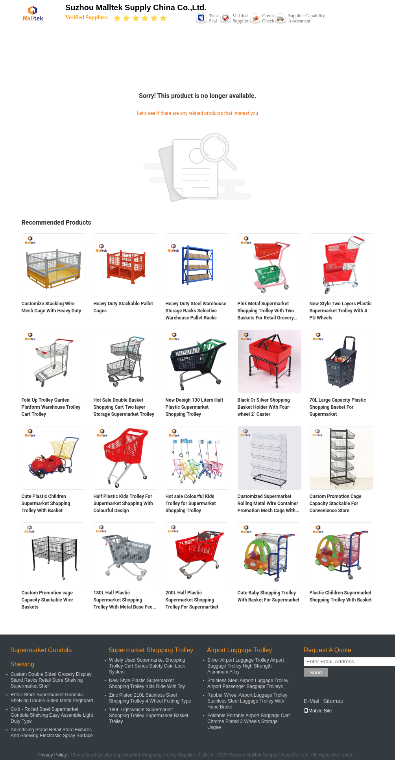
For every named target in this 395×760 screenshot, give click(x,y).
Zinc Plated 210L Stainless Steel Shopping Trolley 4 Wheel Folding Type (150, 698)
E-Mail (311, 701)
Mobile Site (318, 711)
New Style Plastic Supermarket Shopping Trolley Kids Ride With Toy (147, 683)
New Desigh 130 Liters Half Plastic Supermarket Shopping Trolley (194, 407)
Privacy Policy (52, 755)
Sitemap (333, 701)
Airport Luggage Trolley (239, 650)
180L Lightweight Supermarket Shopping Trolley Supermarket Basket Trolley (148, 715)
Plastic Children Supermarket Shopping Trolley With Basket (341, 596)
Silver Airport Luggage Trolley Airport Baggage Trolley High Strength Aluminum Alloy (245, 666)
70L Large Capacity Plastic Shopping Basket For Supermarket (338, 407)
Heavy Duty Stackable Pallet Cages (123, 307)
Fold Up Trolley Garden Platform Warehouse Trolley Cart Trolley (51, 407)
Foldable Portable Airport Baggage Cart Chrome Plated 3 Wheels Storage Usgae (248, 721)
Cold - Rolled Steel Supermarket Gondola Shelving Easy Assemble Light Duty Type (52, 715)
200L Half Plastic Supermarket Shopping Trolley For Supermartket (192, 600)
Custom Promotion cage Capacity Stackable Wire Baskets (47, 600)
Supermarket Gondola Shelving (41, 657)
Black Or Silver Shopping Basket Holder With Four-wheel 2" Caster (264, 407)
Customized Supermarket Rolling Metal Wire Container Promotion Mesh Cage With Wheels (268, 504)
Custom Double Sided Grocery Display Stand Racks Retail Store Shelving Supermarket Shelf (51, 680)
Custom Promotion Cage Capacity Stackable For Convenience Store (336, 503)
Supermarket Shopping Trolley (151, 650)
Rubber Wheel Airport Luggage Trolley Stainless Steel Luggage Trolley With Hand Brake (247, 701)
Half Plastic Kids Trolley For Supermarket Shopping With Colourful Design (123, 503)
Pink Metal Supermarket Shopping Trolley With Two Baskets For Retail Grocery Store (266, 311)
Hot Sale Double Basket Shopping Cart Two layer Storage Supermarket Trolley (124, 407)
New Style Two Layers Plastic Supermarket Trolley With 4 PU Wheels (341, 311)
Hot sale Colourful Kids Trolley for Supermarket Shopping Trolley (191, 503)
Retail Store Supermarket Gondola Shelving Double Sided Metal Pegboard (52, 697)
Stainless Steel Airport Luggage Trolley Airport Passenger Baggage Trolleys (247, 683)
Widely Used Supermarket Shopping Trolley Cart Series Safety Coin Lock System (147, 666)
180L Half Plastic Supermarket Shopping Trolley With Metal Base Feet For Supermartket (124, 600)
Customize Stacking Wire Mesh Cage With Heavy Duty (51, 307)
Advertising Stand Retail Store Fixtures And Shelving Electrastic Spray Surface (52, 732)
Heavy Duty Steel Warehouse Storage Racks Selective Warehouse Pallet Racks (196, 311)
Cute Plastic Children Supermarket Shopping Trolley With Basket (46, 503)
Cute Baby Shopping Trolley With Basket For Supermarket (269, 596)
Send (316, 672)
